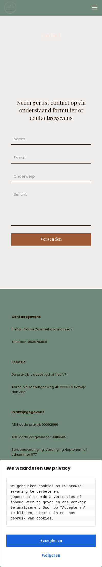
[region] (51, 513)
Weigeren (51, 555)
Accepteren (51, 540)
